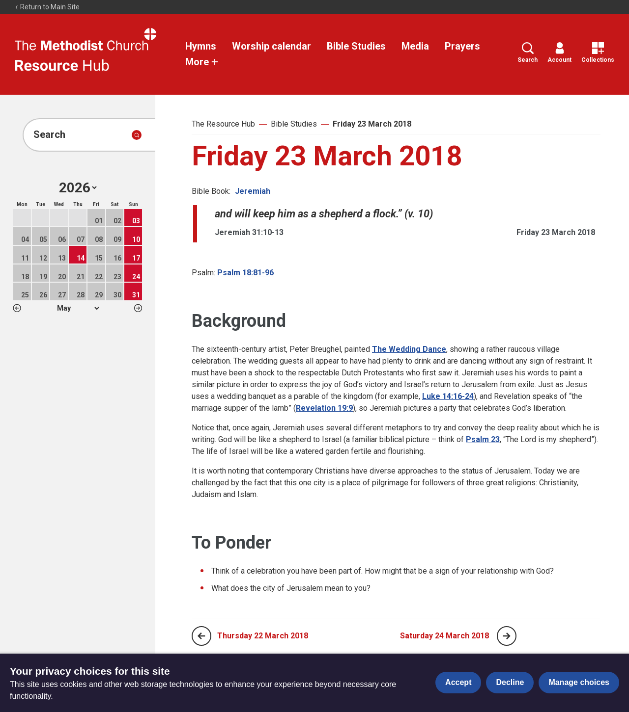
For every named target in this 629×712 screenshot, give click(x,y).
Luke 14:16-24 (448, 396)
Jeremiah (252, 191)
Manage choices (578, 682)
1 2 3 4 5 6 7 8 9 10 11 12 (78, 308)
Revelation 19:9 (324, 408)
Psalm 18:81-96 (245, 272)
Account (559, 52)
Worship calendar (271, 46)
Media (415, 46)
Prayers (462, 46)
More (202, 62)
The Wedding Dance (409, 349)
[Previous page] (201, 636)
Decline (510, 682)
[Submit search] (137, 135)
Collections (597, 52)
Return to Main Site (47, 7)
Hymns (200, 46)
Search (527, 52)
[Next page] (506, 636)
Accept (458, 682)
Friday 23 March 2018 (372, 124)
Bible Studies (356, 46)
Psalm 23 (483, 439)
